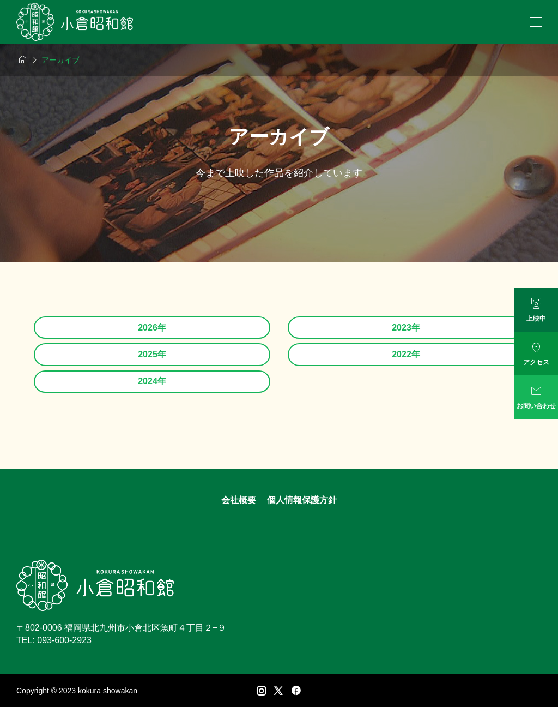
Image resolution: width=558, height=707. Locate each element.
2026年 (152, 327)
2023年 (406, 327)
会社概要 (238, 500)
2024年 (152, 381)
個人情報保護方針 (302, 500)
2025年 (152, 354)
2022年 (406, 354)
